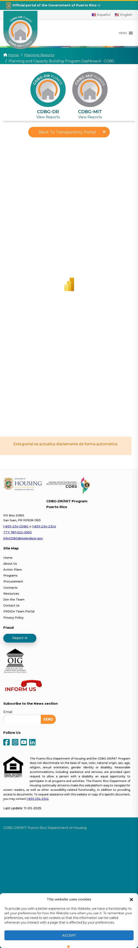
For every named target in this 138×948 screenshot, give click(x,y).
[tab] (48, 95)
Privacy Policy (13, 617)
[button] (131, 899)
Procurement (13, 581)
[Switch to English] (123, 15)
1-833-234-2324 (44, 526)
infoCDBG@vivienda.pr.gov (23, 538)
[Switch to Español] (101, 15)
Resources (11, 593)
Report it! (19, 638)
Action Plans (12, 569)
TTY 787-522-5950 (17, 532)
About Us (10, 563)
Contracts (10, 587)
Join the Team (13, 599)
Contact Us (11, 605)
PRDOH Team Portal (18, 611)
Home (13, 55)
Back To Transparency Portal (73, 132)
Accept (69, 935)
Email (7, 712)
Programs (10, 575)
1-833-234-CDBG (15, 526)
